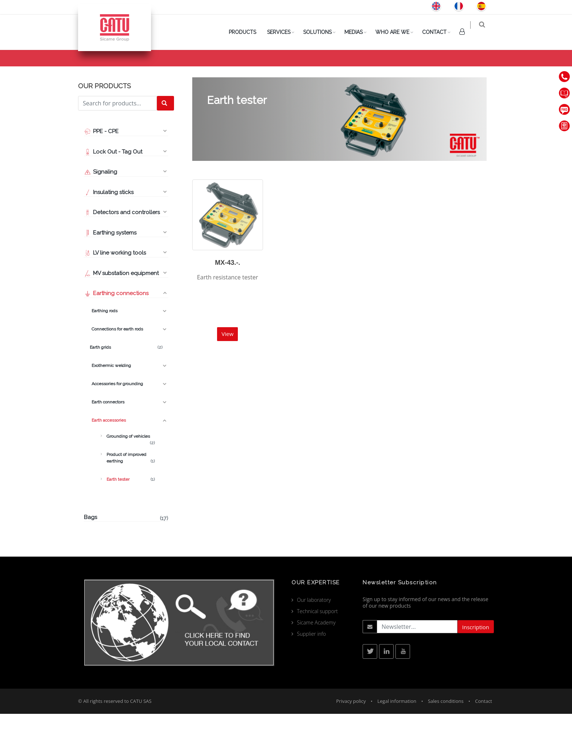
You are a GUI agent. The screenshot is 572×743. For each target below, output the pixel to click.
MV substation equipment (121, 302)
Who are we (397, 32)
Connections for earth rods (116, 358)
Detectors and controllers (122, 241)
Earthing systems (110, 262)
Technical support (317, 640)
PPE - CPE (101, 160)
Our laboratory (314, 629)
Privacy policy (351, 730)
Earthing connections (116, 322)
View (227, 363)
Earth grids (126, 376)
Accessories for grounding (116, 412)
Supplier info (311, 662)
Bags (126, 547)
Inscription (475, 656)
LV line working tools (115, 282)
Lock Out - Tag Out (114, 181)
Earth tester (131, 508)
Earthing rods (103, 340)
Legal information (397, 730)
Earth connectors (107, 431)
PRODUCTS (247, 32)
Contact (439, 32)
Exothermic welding (110, 394)
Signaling (100, 201)
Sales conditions (446, 730)
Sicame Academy (316, 651)
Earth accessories (441, 70)
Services (283, 32)
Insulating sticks (109, 221)
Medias (358, 32)
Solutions (322, 32)
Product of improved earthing (131, 487)
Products (400, 70)
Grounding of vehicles (131, 466)
